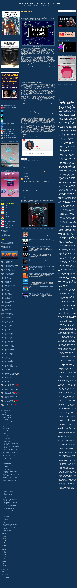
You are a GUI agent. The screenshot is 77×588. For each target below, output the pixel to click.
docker (65, 179)
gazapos (69, 476)
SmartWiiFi (73, 460)
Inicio (39, 188)
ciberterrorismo (64, 276)
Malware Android (8, 354)
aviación (69, 377)
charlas (44, 162)
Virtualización (72, 302)
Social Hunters (8, 289)
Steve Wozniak (72, 286)
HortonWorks (60, 389)
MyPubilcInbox (73, 322)
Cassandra (63, 424)
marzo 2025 (5, 431)
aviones (72, 377)
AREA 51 (4, 218)
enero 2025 (5, 435)
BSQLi (68, 261)
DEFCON (64, 257)
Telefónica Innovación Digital (26, 94)
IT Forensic (5, 214)
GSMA (62, 273)
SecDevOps (62, 265)
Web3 (74, 130)
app (74, 249)
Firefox (66, 154)
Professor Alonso (5, 231)
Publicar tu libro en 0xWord (6, 202)
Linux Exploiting (8, 369)
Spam (70, 130)
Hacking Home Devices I (10, 271)
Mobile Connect (71, 268)
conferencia (67, 189)
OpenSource (60, 236)
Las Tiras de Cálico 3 (10, 273)
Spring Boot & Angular (9, 328)
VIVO (72, 325)
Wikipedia (68, 340)
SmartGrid (69, 460)
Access (62, 344)
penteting (64, 381)
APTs (59, 344)
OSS (68, 451)
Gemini (72, 174)
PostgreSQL (60, 353)
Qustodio (63, 397)
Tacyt (74, 181)
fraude (73, 137)
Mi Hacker (46, 117)
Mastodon (61, 286)
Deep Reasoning (67, 262)
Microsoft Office (62, 229)
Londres (63, 444)
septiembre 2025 (6, 421)
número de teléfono (72, 356)
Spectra (61, 119)
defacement (73, 314)
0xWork (75, 415)
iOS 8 (59, 479)
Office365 (74, 238)
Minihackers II (8, 262)
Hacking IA (7, 259)
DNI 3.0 (72, 425)
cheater (61, 407)
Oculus (74, 451)
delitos (59, 316)
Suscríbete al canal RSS (8, 131)
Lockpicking (67, 392)
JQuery (63, 440)
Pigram (62, 337)
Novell (63, 310)
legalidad (66, 199)
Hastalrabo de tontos (63, 248)
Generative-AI (61, 126)
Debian (69, 230)
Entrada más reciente (25, 188)
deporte (63, 316)
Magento (65, 321)
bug (60, 131)
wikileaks (70, 217)
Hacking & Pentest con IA (10, 265)
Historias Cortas (8, 278)
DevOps (73, 230)
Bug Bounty (7, 302)
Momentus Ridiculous (70, 242)
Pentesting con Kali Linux (10, 372)
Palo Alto (69, 369)
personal (41, 163)
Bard (59, 222)
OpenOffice (68, 229)
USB (60, 237)
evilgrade (63, 380)
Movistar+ (69, 197)
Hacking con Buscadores (9, 396)
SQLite (74, 264)
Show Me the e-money (9, 309)
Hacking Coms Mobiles (9, 392)
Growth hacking (64, 333)
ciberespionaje (67, 153)
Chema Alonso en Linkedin (7, 129)
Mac (63, 205)
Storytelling (7, 282)
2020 (3, 540)
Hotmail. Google (60, 436)
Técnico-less (65, 182)
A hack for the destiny (9, 340)
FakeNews (64, 203)
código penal (74, 408)
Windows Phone (72, 288)
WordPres (60, 471)
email (64, 297)
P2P (66, 222)
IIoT (71, 436)
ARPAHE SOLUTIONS (7, 225)
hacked (73, 173)
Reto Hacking (68, 121)
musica (69, 412)
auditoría (66, 127)
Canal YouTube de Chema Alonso (9, 135)
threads (63, 415)
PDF (72, 194)
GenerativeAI (72, 129)
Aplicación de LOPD (8, 402)
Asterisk (72, 384)
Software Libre (68, 159)
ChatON (67, 424)
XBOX (59, 228)
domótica (66, 289)
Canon (65, 385)
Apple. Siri (74, 419)
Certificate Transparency (67, 360)
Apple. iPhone (61, 420)
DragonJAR (5, 205)
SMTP (73, 301)
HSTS (73, 300)
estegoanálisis (66, 266)
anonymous (62, 296)
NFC (70, 238)
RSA (74, 248)
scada (70, 241)
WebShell (67, 467)
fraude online (68, 173)
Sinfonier (64, 218)
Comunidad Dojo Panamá (8, 221)
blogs (67, 155)
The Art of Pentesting (9, 274)
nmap (70, 297)
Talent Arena (25, 86)
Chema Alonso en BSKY (7, 125)
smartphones (73, 357)
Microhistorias (7, 380)
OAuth (61, 254)
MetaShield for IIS (67, 393)
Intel (65, 273)
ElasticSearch (60, 428)
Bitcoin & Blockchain (9, 345)
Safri (67, 459)
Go (69, 309)
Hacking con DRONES (9, 341)
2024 (3, 533)
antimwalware (63, 405)
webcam (65, 217)
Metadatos (61, 121)
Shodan (61, 163)
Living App (67, 177)
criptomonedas (62, 143)
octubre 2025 (6, 419)
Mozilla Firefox (64, 221)
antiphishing (72, 244)
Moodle (65, 322)
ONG (61, 258)
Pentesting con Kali (9, 242)
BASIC (63, 345)
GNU (74, 290)
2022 (3, 536)
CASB (66, 423)
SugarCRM (64, 463)
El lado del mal (27, 97)
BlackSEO (71, 213)
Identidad (69, 114)
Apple (60, 117)
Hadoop (61, 301)
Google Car (60, 348)
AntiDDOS (66, 282)
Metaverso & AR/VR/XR (9, 275)
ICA (64, 301)
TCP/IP (60, 288)
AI (71, 103)
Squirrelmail (73, 400)
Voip (72, 206)
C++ (63, 423)
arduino (73, 229)
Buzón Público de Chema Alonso (9, 109)
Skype (60, 249)
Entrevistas (66, 122)
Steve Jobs (67, 265)
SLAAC (61, 312)
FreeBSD (63, 431)
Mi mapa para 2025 (7, 530)
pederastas (72, 412)
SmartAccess (61, 460)
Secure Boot (70, 372)
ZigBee (64, 471)
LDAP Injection (64, 187)
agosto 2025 (5, 422)
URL (74, 464)
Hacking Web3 (8, 279)
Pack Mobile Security (5, 235)
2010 (3, 558)
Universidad (71, 119)
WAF (60, 304)
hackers (74, 111)
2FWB (66, 306)
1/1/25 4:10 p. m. (28, 173)
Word (59, 405)
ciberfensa (68, 407)
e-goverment (67, 202)
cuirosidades (71, 472)
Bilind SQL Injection (72, 421)
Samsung (61, 302)
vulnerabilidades (65, 237)
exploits (69, 187)
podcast (74, 158)
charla (70, 218)
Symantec (65, 401)
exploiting (62, 159)
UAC (70, 182)
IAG (72, 333)
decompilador (61, 409)
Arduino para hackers (9, 243)
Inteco (67, 437)
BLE (75, 245)
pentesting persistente (62, 256)
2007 (3, 563)
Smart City (68, 293)
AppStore (69, 344)
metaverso (70, 179)
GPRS (68, 161)
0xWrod (60, 416)
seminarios (71, 329)
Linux (65, 114)
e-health (69, 270)
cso (69, 314)
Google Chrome (64, 158)
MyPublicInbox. (71, 448)
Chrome (60, 181)
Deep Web (70, 215)
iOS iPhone (63, 479)
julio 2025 (5, 424)
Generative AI (69, 149)
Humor (67, 109)
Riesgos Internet (8, 329)
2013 (3, 552)
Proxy (67, 190)
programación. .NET (62, 484)
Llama (74, 195)
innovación (61, 139)
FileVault (70, 429)
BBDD (67, 345)
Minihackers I (8, 263)
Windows (61, 114)
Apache (73, 151)
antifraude (73, 376)
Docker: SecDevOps (9, 333)
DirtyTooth (63, 238)
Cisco (65, 300)
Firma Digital (63, 231)
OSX (61, 369)
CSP (74, 423)
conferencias (49, 162)
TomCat (72, 401)
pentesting (62, 103)
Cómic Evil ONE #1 (9, 326)
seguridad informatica (63, 487)
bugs (60, 145)
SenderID (64, 293)
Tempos (66, 119)
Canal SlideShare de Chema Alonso (10, 133)
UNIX (68, 325)
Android (73, 115)
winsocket (72, 488)
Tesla (65, 325)
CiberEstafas (7, 293)
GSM (74, 219)
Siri (67, 218)
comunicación (68, 408)
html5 (67, 281)
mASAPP (64, 328)
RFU (59, 456)
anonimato (61, 193)
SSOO (63, 400)
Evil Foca (68, 194)
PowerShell (72, 134)
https (65, 183)
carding (62, 314)
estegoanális (72, 409)
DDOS (73, 266)
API (72, 219)
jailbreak (65, 170)
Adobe (60, 282)
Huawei (65, 436)
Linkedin (63, 222)
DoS (60, 285)
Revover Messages (69, 456)
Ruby (72, 236)
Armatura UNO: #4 (9, 313)
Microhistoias (73, 393)
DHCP (72, 385)
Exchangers (60, 429)
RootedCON (52, 81)
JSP (75, 333)
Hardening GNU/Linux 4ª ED (10, 373)
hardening (61, 111)
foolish (59, 245)
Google (66, 106)
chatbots (61, 266)
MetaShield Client (71, 321)
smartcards (68, 381)
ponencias (67, 483)
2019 (3, 542)
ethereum (69, 207)
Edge (69, 277)
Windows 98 (66, 468)
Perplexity (61, 217)
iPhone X (61, 412)
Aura (67, 126)
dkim (70, 240)
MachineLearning (61, 393)
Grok (75, 348)
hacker (74, 233)
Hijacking (67, 191)
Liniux (74, 443)
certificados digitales (64, 250)
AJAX (65, 416)
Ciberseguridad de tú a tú (10, 286)
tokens (62, 147)
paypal (66, 316)
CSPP (73, 241)
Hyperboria (65, 365)
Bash (75, 329)
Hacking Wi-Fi (8, 304)
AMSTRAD (74, 256)
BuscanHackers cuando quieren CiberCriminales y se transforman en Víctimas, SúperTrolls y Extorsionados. (40, 294)
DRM (75, 385)
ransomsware (61, 357)
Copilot (74, 330)
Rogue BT (64, 399)
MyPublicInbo (66, 448)
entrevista (63, 281)
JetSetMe (74, 440)
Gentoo (63, 364)
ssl (74, 189)
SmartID (72, 293)
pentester (67, 205)
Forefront (66, 268)
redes (66, 129)
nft (69, 199)
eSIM (68, 409)
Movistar (71, 138)
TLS (73, 312)
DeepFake (62, 427)
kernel (74, 250)
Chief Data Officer (24, 99)
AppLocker (65, 419)
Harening (69, 435)
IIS (73, 162)
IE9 (62, 264)
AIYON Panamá (6, 223)
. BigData (71, 415)
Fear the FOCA (5, 230)
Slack (65, 400)
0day (63, 230)
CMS (66, 284)
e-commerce (65, 241)
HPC (60, 435)
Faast (63, 177)
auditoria (71, 405)
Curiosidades (24, 163)
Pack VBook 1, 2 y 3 (5, 245)
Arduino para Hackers (9, 324)
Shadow (60, 373)
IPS (69, 389)
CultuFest (23, 82)
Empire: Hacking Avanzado (10, 318)
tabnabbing (62, 488)
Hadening (65, 435)
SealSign (69, 269)
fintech (67, 475)
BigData (61, 135)
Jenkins (70, 440)
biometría (74, 182)
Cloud (69, 174)
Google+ (59, 333)
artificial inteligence (63, 377)
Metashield (73, 228)
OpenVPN (71, 336)
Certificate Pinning (62, 290)
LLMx (60, 443)
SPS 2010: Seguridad (8, 400)
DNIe (65, 246)
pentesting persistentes (63, 413)
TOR (74, 194)
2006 (3, 565)
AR (69, 416)
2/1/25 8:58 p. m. (28, 183)
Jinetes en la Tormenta (9, 301)
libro (65, 161)
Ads (63, 282)
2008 (3, 561)
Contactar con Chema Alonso (9, 105)
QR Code (64, 324)
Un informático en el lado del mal (38, 4)
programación (62, 149)
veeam (69, 488)
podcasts (61, 155)
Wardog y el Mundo (9, 377)
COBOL (59, 385)
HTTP (64, 181)
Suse (71, 373)
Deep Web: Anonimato (9, 356)
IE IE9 (65, 147)
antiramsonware (68, 471)
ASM (65, 298)
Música (67, 133)
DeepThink (73, 361)
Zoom (63, 341)
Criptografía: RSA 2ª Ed (9, 374)
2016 (3, 547)
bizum (75, 405)
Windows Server (67, 142)
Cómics (67, 125)
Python (70, 127)
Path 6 (73, 352)
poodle (71, 483)
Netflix (74, 253)
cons (73, 159)
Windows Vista (72, 139)
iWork (60, 328)
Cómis (69, 425)
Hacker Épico (7, 381)
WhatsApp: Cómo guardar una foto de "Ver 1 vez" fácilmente (41, 239)
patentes (73, 297)
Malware (71, 110)
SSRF (74, 337)
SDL (72, 399)
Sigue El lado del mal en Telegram (9, 110)
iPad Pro (67, 479)
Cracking (69, 163)
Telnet (60, 464)
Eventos (29, 163)
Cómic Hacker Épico (9, 360)
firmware (70, 475)
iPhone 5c (70, 411)
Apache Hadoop (72, 317)
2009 (3, 559)
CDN (61, 360)
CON (61, 150)
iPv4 (61, 174)
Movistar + (69, 157)
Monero (60, 336)
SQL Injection (62, 130)
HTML (74, 217)
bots (66, 198)
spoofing (68, 169)
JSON (74, 365)
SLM (66, 274)
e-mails (63, 228)
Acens (65, 344)
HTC (62, 435)
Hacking (61, 101)
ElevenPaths (62, 109)
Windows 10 (63, 157)
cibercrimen (61, 141)
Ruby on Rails (70, 278)
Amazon (67, 178)
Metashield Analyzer (65, 368)
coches (65, 270)
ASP (64, 317)
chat (59, 223)
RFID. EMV (74, 455)
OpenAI (61, 175)
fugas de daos (62, 476)
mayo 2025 (5, 428)
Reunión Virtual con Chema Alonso (10, 107)
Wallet (71, 313)
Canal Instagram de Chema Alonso (10, 137)
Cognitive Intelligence (64, 134)
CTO (66, 330)
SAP (59, 372)
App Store (71, 282)
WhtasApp (61, 468)
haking (63, 411)
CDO (74, 205)
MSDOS (67, 292)
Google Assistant (66, 388)
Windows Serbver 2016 (62, 404)
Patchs (70, 352)
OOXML (67, 185)
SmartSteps (69, 400)
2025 (3, 414)
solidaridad (60, 415)
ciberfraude (72, 407)
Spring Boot (7, 322)
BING (74, 149)
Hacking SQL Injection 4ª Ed (10, 389)
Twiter (63, 464)
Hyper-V (60, 365)
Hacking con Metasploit (9, 334)
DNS (71, 155)
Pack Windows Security (6, 236)
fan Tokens (61, 183)
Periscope (59, 455)
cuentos (70, 250)
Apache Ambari (66, 417)
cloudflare (61, 215)
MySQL (71, 165)
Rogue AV (60, 399)
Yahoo (60, 226)
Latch (69, 111)
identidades (74, 479)
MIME (74, 444)
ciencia (66, 341)
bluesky (59, 472)
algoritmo (70, 304)
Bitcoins (72, 150)
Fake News (71, 186)
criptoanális (66, 472)
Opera (71, 264)
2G (59, 317)
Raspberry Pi (7, 306)
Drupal (66, 309)
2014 (3, 551)
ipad (65, 146)
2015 (3, 549)
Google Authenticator (71, 246)
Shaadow (74, 372)
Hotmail (63, 226)
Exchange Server (72, 223)
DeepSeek (69, 210)
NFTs (63, 199)
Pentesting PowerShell (9, 358)
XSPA (66, 304)
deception (69, 341)
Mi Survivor (52, 117)
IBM (60, 221)
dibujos (69, 198)
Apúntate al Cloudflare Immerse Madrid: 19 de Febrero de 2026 (41, 273)
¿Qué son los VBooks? (5, 240)
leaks (74, 276)
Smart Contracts (65, 249)
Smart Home (65, 254)
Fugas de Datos (65, 201)
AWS (75, 281)
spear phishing (67, 252)
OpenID (74, 452)
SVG (62, 459)
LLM (63, 117)
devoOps (65, 409)
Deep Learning (65, 137)
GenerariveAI (68, 431)
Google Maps (73, 309)
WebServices (61, 376)
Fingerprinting (67, 115)
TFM (69, 401)
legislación (61, 211)
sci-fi (65, 261)
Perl (60, 337)
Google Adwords (72, 432)
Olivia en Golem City (10, 267)
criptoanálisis (61, 261)
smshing (72, 381)
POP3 (66, 369)
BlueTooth (73, 177)
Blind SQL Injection (71, 143)
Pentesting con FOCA (9, 368)
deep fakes (61, 289)
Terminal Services (72, 190)
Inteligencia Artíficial (61, 439)
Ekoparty (4, 212)
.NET (68, 162)
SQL (75, 353)
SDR (72, 353)
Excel (67, 186)
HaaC (59, 292)
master (65, 305)
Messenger (70, 253)
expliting (64, 475)
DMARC (64, 332)
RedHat (63, 274)
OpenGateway (23, 104)
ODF (70, 201)
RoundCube (69, 399)
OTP (69, 248)
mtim (74, 480)
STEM (60, 459)
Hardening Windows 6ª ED (9, 393)
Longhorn (71, 392)
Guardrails (70, 364)
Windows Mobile (65, 288)
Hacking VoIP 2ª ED (9, 378)
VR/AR (72, 214)
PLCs (75, 292)
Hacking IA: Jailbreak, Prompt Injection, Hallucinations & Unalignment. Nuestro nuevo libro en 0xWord (35, 197)
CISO (71, 261)
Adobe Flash (69, 298)
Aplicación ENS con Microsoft (11, 390)
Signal (64, 373)
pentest (65, 111)
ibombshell (71, 289)
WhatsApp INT (8, 283)
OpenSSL (64, 278)
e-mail (73, 122)
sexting (62, 252)
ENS (64, 234)
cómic (65, 215)
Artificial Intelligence (69, 113)
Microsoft (61, 127)
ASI (74, 416)
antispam (66, 233)
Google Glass (71, 348)
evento (67, 297)
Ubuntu (61, 169)
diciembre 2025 (6, 415)
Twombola (69, 464)
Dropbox (70, 290)
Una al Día (6, 397)
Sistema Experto (72, 459)
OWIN (71, 451)
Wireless (61, 167)
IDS (69, 285)
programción (68, 484)
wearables (67, 415)
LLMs (70, 126)
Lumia (67, 444)
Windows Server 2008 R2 (71, 404)
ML (60, 225)
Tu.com (52, 103)
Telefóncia (73, 463)
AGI (62, 416)
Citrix (60, 177)
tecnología (69, 256)
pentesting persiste (62, 483)
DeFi (68, 257)
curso (73, 218)
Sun (68, 244)
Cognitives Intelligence (70, 308)
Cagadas (70, 345)
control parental (71, 260)
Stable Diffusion (66, 302)
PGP (65, 236)
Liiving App (70, 443)
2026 (3, 412)
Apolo (69, 384)
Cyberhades (4, 579)
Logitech (60, 444)
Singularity (67, 373)
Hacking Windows (8, 337)
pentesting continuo (71, 305)
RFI (60, 293)
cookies (60, 297)
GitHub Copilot (65, 285)
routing (68, 357)
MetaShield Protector (62, 197)
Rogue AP (69, 324)
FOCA (74, 118)
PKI (64, 286)
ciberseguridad (72, 105)
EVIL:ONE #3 (8, 305)
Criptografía (62, 133)
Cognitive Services (65, 138)
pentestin (68, 328)
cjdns (65, 408)
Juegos (61, 153)
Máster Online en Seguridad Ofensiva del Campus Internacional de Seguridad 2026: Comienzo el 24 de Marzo (41, 267)
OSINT (6, 307)
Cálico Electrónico (5, 232)
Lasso (71, 349)
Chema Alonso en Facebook (8, 127)
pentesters (66, 211)
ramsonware (73, 484)
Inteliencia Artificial (72, 437)
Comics (61, 115)
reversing (70, 211)
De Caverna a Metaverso (10, 285)
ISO (73, 436)
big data (73, 131)
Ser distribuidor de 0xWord (6, 227)
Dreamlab (5, 209)
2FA (68, 145)
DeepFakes (72, 146)
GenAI (73, 114)
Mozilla (69, 322)
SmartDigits (65, 460)
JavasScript (66, 440)
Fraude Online (7, 394)
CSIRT (72, 423)
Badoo (63, 421)
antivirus (70, 233)
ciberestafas (69, 193)
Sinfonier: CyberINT (9, 353)
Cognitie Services (61, 425)
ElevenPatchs (66, 428)
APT (71, 183)
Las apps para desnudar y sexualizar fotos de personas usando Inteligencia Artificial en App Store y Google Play (41, 233)
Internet (74, 117)
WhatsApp (62, 125)
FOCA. (67, 429)
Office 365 (65, 244)
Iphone (62, 113)
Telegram (62, 178)
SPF (67, 240)
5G (61, 317)
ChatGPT (68, 123)
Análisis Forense (8, 336)
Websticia (72, 265)
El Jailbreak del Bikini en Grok (35, 253)
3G (66, 228)
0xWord (3, 571)
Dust (74, 215)
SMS (70, 158)
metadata (67, 165)
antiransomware (71, 254)
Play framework (69, 396)
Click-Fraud (69, 300)
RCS (66, 397)
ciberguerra (61, 173)
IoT (64, 155)
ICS (62, 292)
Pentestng (64, 396)
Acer (59, 417)
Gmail (73, 154)
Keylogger (60, 392)
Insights (64, 437)
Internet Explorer (67, 135)
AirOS (62, 417)
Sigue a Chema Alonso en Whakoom (10, 114)
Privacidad (61, 106)
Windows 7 (72, 145)
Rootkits (67, 286)
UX (70, 325)
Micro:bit (71, 368)
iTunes (70, 479)
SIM (63, 258)
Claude (66, 223)
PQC (75, 336)
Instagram (63, 206)
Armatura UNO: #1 (9, 317)
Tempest (73, 269)
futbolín (66, 476)
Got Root (7, 350)
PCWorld (66, 175)
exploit (60, 151)
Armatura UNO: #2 (9, 316)
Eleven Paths (68, 117)
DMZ (74, 284)
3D (70, 266)
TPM (70, 463)
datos (73, 210)
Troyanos (72, 178)
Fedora (60, 364)
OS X (68, 264)
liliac (66, 412)
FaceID (61, 320)
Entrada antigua (52, 188)
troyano (68, 219)
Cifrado (61, 142)
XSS (68, 146)
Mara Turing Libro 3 (9, 297)
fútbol (74, 304)
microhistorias (71, 175)
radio (75, 179)
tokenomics (68, 151)
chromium (64, 407)
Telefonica (60, 313)
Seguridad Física (66, 150)
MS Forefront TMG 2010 (9, 401)
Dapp (64, 361)
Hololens (73, 435)
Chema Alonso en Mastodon (7, 123)
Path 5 (68, 236)
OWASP (71, 292)
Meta (65, 264)
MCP (74, 392)
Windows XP (70, 171)
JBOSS (70, 365)
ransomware (73, 203)
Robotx (74, 456)
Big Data (6, 277)
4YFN (44, 85)
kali (65, 169)
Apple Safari (65, 277)
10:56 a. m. (39, 160)
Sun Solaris (71, 249)
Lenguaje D (63, 443)
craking (62, 472)
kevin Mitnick (70, 276)
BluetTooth (60, 423)
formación (72, 109)
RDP (71, 248)
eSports (59, 380)
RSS (60, 218)
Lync (69, 444)
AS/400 (72, 416)
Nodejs (67, 336)
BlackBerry (62, 308)
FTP (70, 272)
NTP (74, 368)
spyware (60, 277)
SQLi (69, 221)
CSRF (72, 252)
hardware (64, 145)
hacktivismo (67, 209)
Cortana (61, 332)
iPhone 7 (74, 411)
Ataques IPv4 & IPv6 (9, 247)
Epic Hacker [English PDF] (10, 364)
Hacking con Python (9, 361)
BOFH (70, 306)
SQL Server (64, 166)
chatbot (68, 203)
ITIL (75, 436)
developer (60, 186)
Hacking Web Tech (8, 352)
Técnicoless (60, 179)
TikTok (59, 270)
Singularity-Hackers (6, 575)
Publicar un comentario (25, 186)
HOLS (74, 364)
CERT (69, 423)
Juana (25, 176)
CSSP (60, 424)
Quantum (74, 197)
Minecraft (70, 447)
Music (67, 301)
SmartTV (70, 170)
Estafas (74, 126)
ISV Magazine (73, 389)
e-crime (62, 171)
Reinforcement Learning (71, 397)
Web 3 (64, 467)
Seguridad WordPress (9, 349)
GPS (65, 163)
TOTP (63, 202)
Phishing (66, 139)
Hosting (65, 349)
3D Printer (71, 245)
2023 (3, 534)
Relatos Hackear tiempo (10, 296)
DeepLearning (63, 210)
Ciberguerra (7, 269)
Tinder (64, 313)
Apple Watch (74, 344)
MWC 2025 (37, 81)
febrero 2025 (5, 433)
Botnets (63, 194)
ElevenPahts (73, 277)
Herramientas (68, 141)
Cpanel (73, 360)
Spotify (74, 226)
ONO (63, 451)
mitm (69, 131)
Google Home (72, 257)
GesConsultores (66, 432)
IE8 (68, 349)
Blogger (70, 237)
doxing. (75, 472)
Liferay (67, 443)
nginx (67, 356)
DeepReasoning (61, 309)
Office (71, 181)
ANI (67, 416)
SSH (75, 236)
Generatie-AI (61, 388)
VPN (69, 206)
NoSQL (61, 324)
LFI (73, 285)
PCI (63, 369)
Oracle (72, 169)
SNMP (71, 337)
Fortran (60, 431)
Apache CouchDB (72, 417)
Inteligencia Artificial (63, 105)
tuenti (60, 230)
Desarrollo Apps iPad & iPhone (11, 386)
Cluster (6, 357)
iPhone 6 (70, 380)
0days (63, 306)
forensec (74, 475)
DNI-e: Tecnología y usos (9, 398)
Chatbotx (70, 424)
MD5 (71, 444)
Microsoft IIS (62, 352)
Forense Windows (8, 404)
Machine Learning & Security (10, 325)
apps (65, 193)
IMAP (64, 389)
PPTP (70, 301)
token (64, 186)
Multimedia (61, 269)
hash (67, 380)
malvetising (67, 480)
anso (25, 169)
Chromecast (68, 385)
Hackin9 (62, 349)
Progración (64, 455)
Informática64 (61, 233)
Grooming (65, 320)
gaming (66, 195)
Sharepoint (70, 274)
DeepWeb (61, 268)
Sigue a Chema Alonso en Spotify (9, 119)
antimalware (73, 161)
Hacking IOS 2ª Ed (8, 370)
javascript (65, 174)
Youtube (61, 146)
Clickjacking (70, 284)
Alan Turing (60, 384)
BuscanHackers (61, 330)
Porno (66, 310)
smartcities (61, 298)
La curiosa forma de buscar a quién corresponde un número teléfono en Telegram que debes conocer (41, 280)
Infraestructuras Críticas (9, 348)
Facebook (62, 123)
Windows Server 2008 (63, 294)
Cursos (62, 110)
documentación (63, 207)
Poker (73, 369)
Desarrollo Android (8, 376)
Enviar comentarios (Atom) (31, 190)
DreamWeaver (73, 427)
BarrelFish (66, 421)
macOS (72, 209)
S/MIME (73, 324)
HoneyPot (69, 320)
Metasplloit (64, 447)
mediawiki (71, 480)
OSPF (65, 451)
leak (66, 171)
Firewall (70, 195)
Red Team (7, 332)
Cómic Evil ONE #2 (9, 321)
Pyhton (64, 353)
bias (59, 250)
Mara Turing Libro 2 (9, 298)
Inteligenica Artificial (68, 439)
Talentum (60, 182)
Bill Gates (73, 306)
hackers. (73, 476)
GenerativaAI (61, 432)
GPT (71, 162)
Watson (61, 467)
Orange (66, 352)
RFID (71, 273)
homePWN (66, 411)
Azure (74, 193)
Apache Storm (61, 419)
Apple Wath (70, 419)
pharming (69, 413)
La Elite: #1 (8, 310)
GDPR (67, 238)
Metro (67, 447)
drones (60, 241)
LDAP (68, 183)
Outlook (65, 269)
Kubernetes (7, 290)
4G (74, 289)
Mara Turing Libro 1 (9, 299)
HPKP (71, 388)
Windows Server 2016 (9, 248)
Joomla (69, 228)
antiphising (67, 405)
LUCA (72, 123)
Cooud (66, 425)
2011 (3, 556)
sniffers (61, 234)
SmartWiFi (70, 222)
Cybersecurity (61, 253)
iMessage (61, 305)
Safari (74, 278)
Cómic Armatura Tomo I (9, 330)
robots (71, 189)
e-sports (72, 280)
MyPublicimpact (5, 574)
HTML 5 (69, 333)
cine (67, 206)
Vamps (60, 340)
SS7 (61, 372)
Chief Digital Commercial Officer (42, 99)
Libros (74, 107)
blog (31, 162)
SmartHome (72, 185)
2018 (3, 543)
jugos (63, 480)
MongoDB (63, 336)
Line (63, 392)
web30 (74, 316)
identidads (60, 480)
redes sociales (63, 162)
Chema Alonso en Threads (7, 116)
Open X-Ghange (64, 452)
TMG (67, 463)
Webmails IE (72, 467)
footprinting (73, 202)
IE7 (71, 285)
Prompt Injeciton (68, 455)
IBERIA (68, 436)
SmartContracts (71, 166)
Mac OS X (72, 167)
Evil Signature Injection (72, 428)
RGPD (62, 456)
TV (60, 280)
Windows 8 (60, 170)
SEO (69, 214)
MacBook (60, 278)
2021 (3, 538)
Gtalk (67, 364)
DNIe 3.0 (68, 332)
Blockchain (72, 133)
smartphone (61, 191)
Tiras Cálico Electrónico (10, 320)
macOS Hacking (8, 344)
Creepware (60, 361)
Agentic (66, 230)
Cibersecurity (70, 330)
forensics (62, 223)
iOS (70, 122)
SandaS (62, 325)
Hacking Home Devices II (10, 266)
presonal (74, 483)
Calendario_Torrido (64, 214)
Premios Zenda (44, 91)
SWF (64, 459)
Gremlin (59, 310)
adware (63, 198)
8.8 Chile (4, 207)
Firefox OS (74, 429)
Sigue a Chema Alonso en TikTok (9, 112)
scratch (60, 306)
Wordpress (61, 165)
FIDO (64, 429)
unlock (66, 488)
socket (72, 487)
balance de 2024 (27, 14)
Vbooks (63, 280)
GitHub (67, 234)
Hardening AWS (8, 281)
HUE (74, 388)
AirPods (67, 317)
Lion (64, 292)
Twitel (74, 222)
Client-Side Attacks (8, 338)
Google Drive (65, 348)
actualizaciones (68, 376)
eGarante (73, 341)
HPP (59, 349)
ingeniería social (65, 245)
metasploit (64, 131)
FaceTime (72, 332)
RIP (64, 456)
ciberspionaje (71, 296)
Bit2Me (60, 194)
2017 (3, 545)
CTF (62, 385)
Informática (60, 437)
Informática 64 (70, 231)
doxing (73, 240)
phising (73, 413)
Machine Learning (68, 118)
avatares (66, 296)
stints (48, 76)
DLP (67, 290)
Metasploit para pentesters (12, 382)
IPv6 (64, 151)
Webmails (73, 221)
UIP (72, 464)
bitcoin (73, 142)
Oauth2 (60, 244)
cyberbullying (68, 280)
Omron (60, 452)
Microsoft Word (60, 322)
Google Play (66, 167)
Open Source (71, 147)
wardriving (70, 316)
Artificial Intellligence (67, 420)
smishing (68, 487)
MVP (68, 273)
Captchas (61, 246)
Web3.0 (64, 340)
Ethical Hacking (8, 246)
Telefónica (46, 163)
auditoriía (73, 471)
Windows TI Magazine (70, 225)
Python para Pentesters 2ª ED (11, 362)
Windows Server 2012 (9, 384)
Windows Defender (71, 468)
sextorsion (71, 281)
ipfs (64, 412)
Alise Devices (65, 384)
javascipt (63, 356)
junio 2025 (5, 426)
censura (66, 314)
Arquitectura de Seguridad (10, 270)
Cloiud (74, 424)
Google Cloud (62, 242)
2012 (3, 554)
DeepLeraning (67, 427)
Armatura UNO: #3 (9, 314)
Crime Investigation (9, 342)
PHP (73, 163)
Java (68, 181)
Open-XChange (70, 452)
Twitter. (65, 464)
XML (71, 340)
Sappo (64, 312)
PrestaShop (67, 337)
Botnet (71, 205)
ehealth (59, 281)
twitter (67, 130)
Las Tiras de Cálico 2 (10, 287)
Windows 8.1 (72, 258)
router (65, 357)
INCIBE (67, 389)
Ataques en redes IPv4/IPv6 (10, 388)
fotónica (60, 356)
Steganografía (69, 312)
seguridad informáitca (64, 329)
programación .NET (62, 219)
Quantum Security (9, 261)
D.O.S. (60, 257)
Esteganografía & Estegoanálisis (11, 366)
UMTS (67, 313)
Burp (75, 384)
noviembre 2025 (6, 417)
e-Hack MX (5, 216)
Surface (60, 401)
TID (50, 163)
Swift (62, 401)
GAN (66, 253)
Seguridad (67, 258)
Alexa (67, 213)
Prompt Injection (61, 190)
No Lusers (60, 118)
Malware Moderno (8, 294)
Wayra (74, 170)
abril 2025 (5, 430)
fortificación (60, 161)
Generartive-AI (73, 431)
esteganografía (61, 195)
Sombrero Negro (8, 291)
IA (73, 103)
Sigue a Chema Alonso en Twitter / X (10, 121)
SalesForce (65, 372)
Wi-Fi (63, 304)
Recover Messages (72, 310)
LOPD (60, 205)
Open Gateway (69, 226)
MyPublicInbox (5, 572)
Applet (60, 345)
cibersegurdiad (61, 408)
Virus (62, 270)
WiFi (70, 137)
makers (59, 203)
